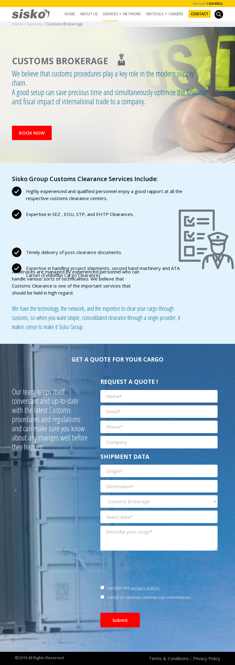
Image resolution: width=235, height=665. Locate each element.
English (199, 4)
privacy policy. (145, 588)
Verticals (155, 14)
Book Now (32, 133)
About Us (89, 14)
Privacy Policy (206, 658)
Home (70, 14)
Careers (176, 14)
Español (216, 4)
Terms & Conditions (169, 658)
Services (110, 14)
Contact (199, 14)
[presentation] (133, 561)
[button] (218, 14)
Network (132, 14)
